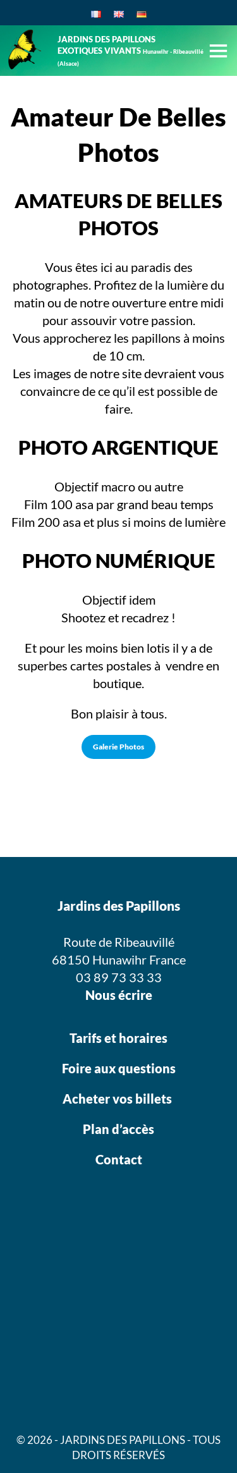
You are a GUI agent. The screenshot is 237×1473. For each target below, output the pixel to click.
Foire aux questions (119, 1068)
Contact (118, 1159)
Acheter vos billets (118, 1098)
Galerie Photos (118, 746)
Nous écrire (118, 994)
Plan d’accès (118, 1129)
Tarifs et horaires (118, 1037)
